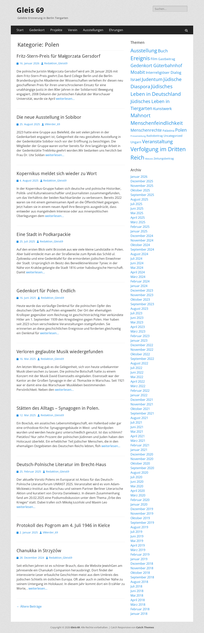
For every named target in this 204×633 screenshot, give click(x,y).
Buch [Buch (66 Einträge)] (163, 50)
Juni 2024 (136, 263)
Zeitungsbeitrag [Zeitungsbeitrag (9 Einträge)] (164, 158)
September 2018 (142, 577)
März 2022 (137, 386)
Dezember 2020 (141, 454)
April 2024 (137, 272)
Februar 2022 (139, 390)
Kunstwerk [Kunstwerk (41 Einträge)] (162, 108)
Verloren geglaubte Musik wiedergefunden (60, 351)
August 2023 (139, 309)
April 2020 (137, 491)
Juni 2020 (136, 482)
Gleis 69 (30, 10)
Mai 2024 (136, 268)
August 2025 (139, 199)
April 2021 (137, 436)
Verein (72, 30)
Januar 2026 (138, 177)
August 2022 (139, 363)
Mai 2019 (136, 541)
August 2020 (139, 472)
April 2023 (137, 327)
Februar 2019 (139, 554)
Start (20, 30)
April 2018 (137, 600)
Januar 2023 (138, 340)
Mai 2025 (136, 213)
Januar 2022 (138, 395)
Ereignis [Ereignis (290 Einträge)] (140, 58)
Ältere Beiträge (29, 606)
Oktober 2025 (140, 190)
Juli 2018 (136, 586)
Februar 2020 (139, 500)
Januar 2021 (138, 450)
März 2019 (137, 550)
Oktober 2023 (140, 299)
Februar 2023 (139, 336)
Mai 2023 (136, 322)
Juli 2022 (136, 368)
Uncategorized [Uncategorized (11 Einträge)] (173, 136)
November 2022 (141, 350)
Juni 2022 (136, 372)
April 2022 (137, 381)
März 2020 (137, 495)
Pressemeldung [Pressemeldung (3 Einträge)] (138, 136)
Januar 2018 (138, 614)
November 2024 (141, 240)
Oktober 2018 (140, 573)
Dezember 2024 (141, 236)
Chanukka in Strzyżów (39, 550)
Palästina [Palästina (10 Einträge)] (168, 130)
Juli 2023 (136, 313)
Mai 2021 (136, 431)
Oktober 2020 (140, 463)
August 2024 (139, 254)
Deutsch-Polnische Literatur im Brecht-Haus (61, 464)
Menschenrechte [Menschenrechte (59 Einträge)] (146, 130)
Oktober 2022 (140, 354)
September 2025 (142, 195)
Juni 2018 (136, 591)
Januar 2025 (138, 231)
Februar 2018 (139, 609)
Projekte (56, 30)
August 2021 (139, 418)
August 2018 (139, 582)
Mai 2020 (136, 486)
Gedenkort (37, 30)
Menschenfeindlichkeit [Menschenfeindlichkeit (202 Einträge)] (156, 123)
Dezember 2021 (141, 400)
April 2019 (137, 545)
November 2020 (141, 459)
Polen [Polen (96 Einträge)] (181, 130)
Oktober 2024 (140, 245)
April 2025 (137, 217)
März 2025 (137, 222)
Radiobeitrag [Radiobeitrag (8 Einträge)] (154, 136)
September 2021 (142, 413)
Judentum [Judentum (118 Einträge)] (152, 79)
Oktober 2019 (140, 518)
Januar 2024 (138, 286)
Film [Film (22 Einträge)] (154, 59)
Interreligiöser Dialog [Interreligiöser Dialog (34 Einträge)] (163, 72)
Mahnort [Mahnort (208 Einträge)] (140, 115)
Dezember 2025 (141, 181)
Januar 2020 (138, 504)
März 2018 (137, 604)
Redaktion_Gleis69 (55, 63)
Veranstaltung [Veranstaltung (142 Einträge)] (157, 141)
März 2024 (137, 277)
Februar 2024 (139, 281)
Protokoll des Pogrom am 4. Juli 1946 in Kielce (63, 525)
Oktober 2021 (140, 409)
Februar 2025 (139, 227)
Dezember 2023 (141, 290)
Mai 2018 (136, 595)
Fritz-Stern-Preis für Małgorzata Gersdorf (58, 56)
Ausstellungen (93, 30)
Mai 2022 (136, 377)
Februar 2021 (139, 445)
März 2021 (137, 441)
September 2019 (142, 523)
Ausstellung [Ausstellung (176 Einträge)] (143, 50)
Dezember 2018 (141, 563)
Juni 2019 (136, 536)
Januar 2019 (138, 559)
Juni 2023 (136, 318)
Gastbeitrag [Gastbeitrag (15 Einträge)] (166, 59)
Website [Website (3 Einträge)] (149, 158)
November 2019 (141, 513)
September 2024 (142, 249)
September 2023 (142, 304)
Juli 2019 (136, 532)
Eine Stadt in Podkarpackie (44, 234)
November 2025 (141, 186)
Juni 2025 (136, 208)
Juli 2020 (136, 477)
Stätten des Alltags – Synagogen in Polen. (58, 408)
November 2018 (141, 568)
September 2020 (142, 468)
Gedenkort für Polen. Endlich (46, 290)
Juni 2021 (136, 427)
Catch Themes (145, 627)
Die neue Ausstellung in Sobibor (49, 117)
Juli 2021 (136, 422)
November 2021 (141, 404)
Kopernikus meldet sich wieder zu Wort (57, 173)
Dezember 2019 (141, 509)
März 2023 (137, 331)
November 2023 (141, 295)
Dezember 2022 (141, 345)
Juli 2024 (136, 258)
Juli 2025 (136, 204)
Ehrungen (116, 30)
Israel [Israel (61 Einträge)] (135, 79)
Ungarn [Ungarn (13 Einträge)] (135, 142)
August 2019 (139, 527)
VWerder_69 (52, 124)
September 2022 (142, 359)
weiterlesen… (65, 99)
